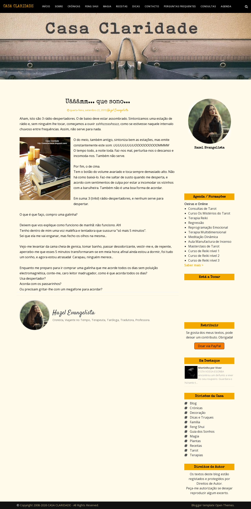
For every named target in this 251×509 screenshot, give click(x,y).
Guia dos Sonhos (202, 431)
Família (195, 422)
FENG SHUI (91, 6)
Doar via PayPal (209, 346)
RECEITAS (122, 6)
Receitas (196, 445)
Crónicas (196, 408)
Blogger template (203, 505)
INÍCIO (46, 6)
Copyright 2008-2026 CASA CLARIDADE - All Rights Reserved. (59, 505)
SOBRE (59, 6)
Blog (193, 403)
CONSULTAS (208, 6)
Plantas (195, 441)
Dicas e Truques (202, 417)
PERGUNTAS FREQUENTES (180, 6)
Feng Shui (197, 427)
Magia (194, 436)
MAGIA (107, 6)
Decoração (198, 412)
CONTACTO (152, 6)
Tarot (194, 450)
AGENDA (226, 6)
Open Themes (224, 505)
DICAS (136, 6)
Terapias (196, 455)
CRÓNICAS (74, 6)
